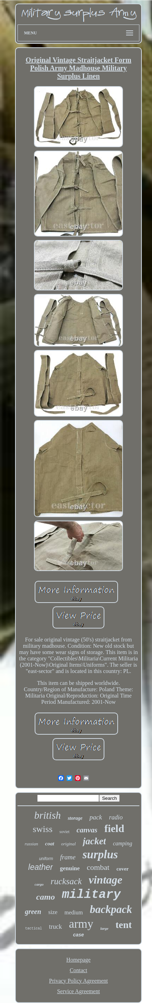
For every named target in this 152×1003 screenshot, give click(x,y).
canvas (86, 830)
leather (40, 867)
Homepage (78, 960)
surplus (100, 854)
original (68, 843)
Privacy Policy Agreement (78, 981)
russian (31, 843)
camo (45, 896)
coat (49, 843)
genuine (70, 868)
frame (67, 857)
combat (98, 867)
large (104, 928)
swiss (42, 829)
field (114, 828)
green (33, 911)
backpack (111, 909)
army (81, 923)
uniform (46, 858)
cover (122, 869)
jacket (94, 841)
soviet (65, 831)
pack (95, 817)
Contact (78, 970)
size (52, 912)
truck (55, 926)
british (47, 815)
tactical (33, 928)
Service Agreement (78, 991)
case (78, 934)
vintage (105, 879)
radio (116, 817)
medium (73, 912)
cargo (39, 884)
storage (75, 818)
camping (122, 843)
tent (124, 924)
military (91, 895)
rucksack (66, 881)
